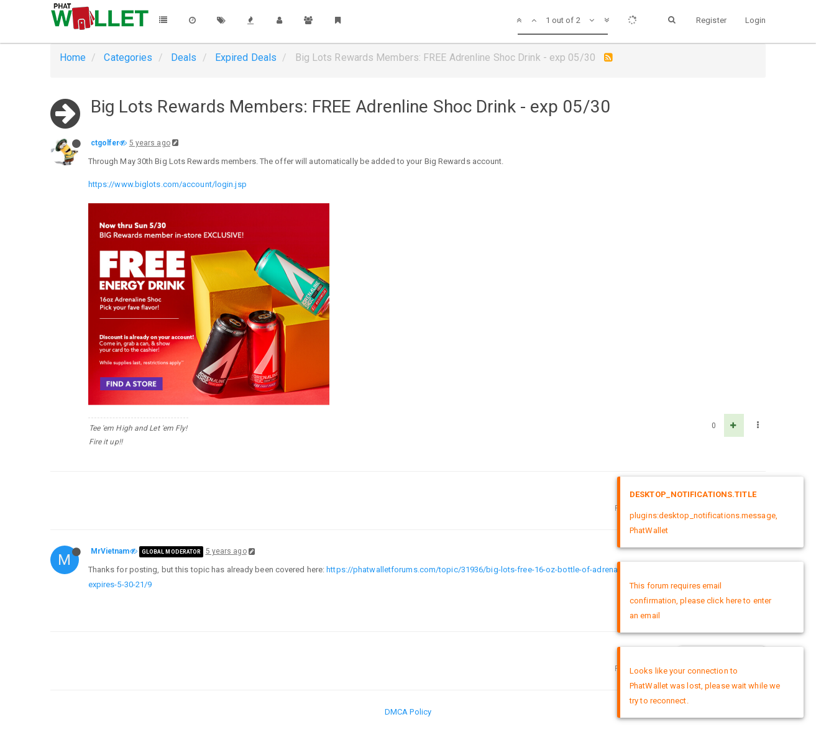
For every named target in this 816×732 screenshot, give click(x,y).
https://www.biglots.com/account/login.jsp (167, 184)
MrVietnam (110, 551)
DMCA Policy (408, 711)
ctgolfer (105, 143)
